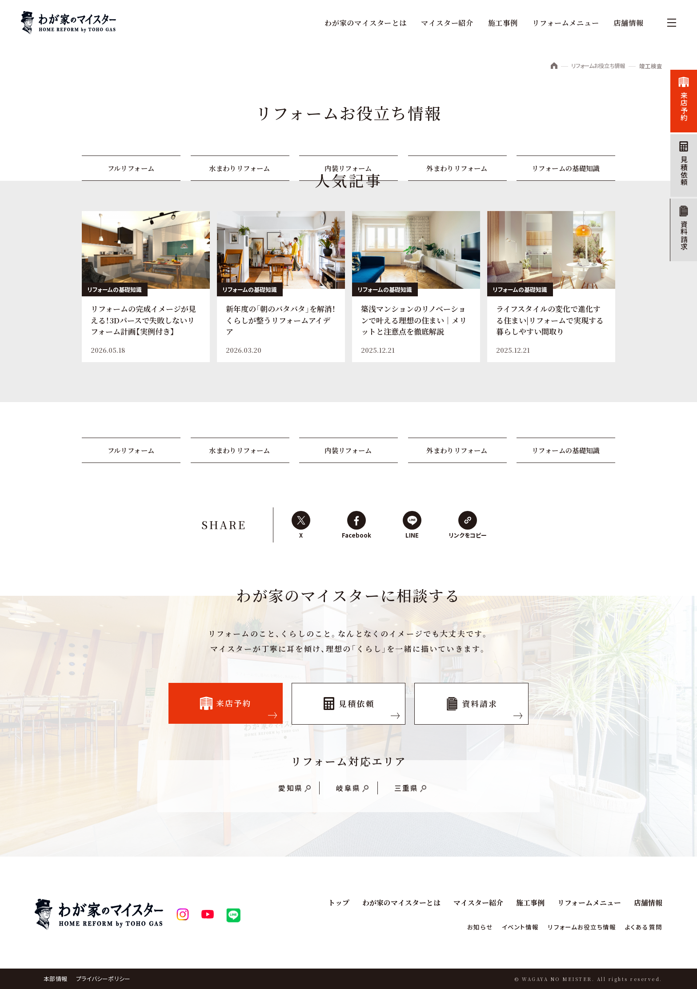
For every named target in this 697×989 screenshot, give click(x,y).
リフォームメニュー (565, 22)
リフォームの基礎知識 (566, 168)
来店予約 (683, 107)
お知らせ (468, 926)
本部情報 (55, 978)
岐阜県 (348, 791)
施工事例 (502, 22)
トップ (339, 902)
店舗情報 (628, 22)
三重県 (407, 791)
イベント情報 (510, 926)
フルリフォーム (131, 168)
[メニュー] (667, 23)
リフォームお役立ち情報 (595, 66)
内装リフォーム (348, 168)
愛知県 (290, 791)
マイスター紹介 (447, 22)
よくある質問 (642, 926)
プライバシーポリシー (103, 978)
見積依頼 (683, 172)
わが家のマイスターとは (365, 22)
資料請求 (683, 237)
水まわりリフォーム (239, 168)
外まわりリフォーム (457, 168)
